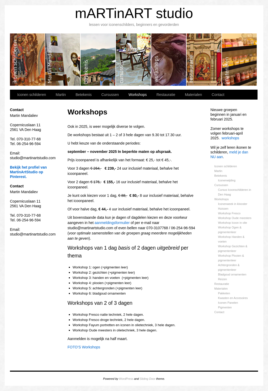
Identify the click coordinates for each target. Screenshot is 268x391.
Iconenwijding (227, 180)
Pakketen (224, 293)
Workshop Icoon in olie (232, 222)
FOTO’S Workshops (84, 347)
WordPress (126, 378)
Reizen (222, 279)
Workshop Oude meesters (235, 218)
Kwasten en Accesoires (233, 298)
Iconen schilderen (27, 59)
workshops (230, 138)
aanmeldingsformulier (112, 223)
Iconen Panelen (228, 302)
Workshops (169, 59)
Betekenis (98, 59)
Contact (218, 95)
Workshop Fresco (229, 213)
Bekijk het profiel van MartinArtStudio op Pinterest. (28, 172)
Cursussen (133, 59)
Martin (63, 59)
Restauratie (204, 59)
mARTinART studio (134, 13)
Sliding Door (147, 378)
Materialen (239, 59)
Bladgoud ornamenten (232, 274)
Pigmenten (225, 307)
